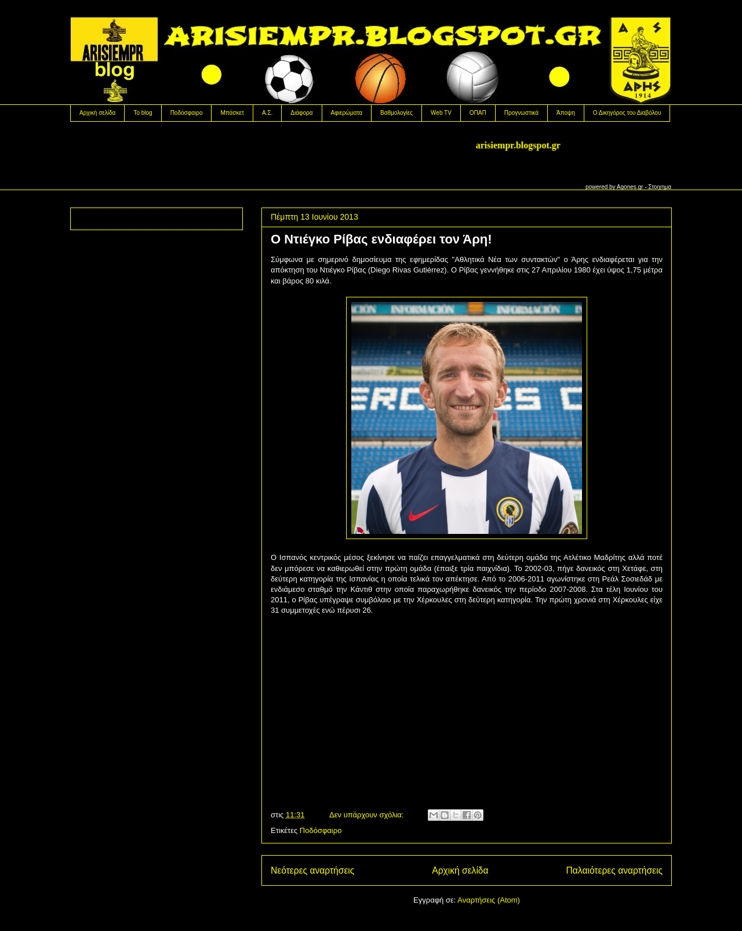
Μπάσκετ (231, 113)
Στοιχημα (659, 187)
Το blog (142, 113)
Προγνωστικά (521, 113)
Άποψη (565, 113)
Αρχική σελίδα (97, 113)
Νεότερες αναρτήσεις (312, 870)
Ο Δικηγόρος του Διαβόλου (627, 113)
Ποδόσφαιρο (186, 113)
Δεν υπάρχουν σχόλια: (367, 814)
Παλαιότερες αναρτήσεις (614, 870)
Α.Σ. (267, 113)
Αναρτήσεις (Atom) (488, 900)
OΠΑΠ (478, 113)
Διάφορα (301, 113)
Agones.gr (630, 187)
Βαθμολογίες (396, 113)
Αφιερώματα (346, 113)
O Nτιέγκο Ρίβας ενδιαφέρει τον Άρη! (381, 239)
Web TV (441, 113)
